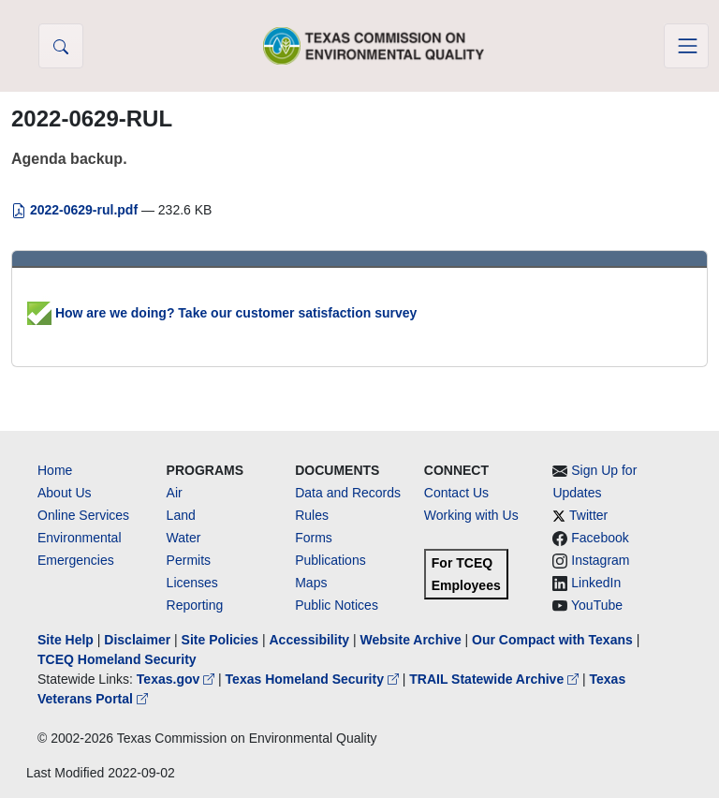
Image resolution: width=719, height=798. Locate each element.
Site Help (65, 639)
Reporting (195, 605)
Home (54, 470)
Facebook (599, 537)
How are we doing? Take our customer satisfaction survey (222, 312)
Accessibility (311, 639)
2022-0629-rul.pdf (76, 209)
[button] (60, 45)
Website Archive (411, 639)
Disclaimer (137, 639)
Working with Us (471, 515)
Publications (330, 560)
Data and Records (348, 492)
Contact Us (456, 492)
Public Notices (336, 605)
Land (181, 515)
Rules (312, 515)
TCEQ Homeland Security (117, 659)
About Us (64, 492)
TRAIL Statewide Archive (495, 679)
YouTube (597, 605)
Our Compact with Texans (552, 639)
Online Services (83, 515)
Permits (189, 560)
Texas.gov (177, 679)
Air (175, 492)
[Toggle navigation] (686, 45)
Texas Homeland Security (314, 679)
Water (184, 537)
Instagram (600, 560)
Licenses (192, 582)
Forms (313, 537)
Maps (311, 582)
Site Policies (220, 639)
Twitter (588, 515)
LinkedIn (596, 582)
